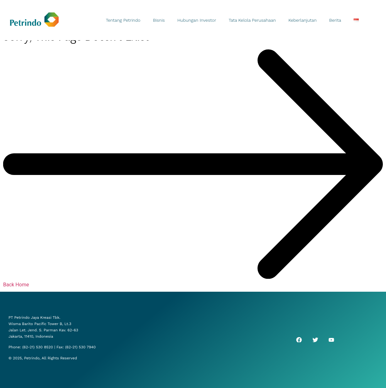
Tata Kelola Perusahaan (252, 20)
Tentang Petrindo (123, 20)
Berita (335, 20)
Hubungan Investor (196, 20)
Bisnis (159, 20)
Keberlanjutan (302, 20)
